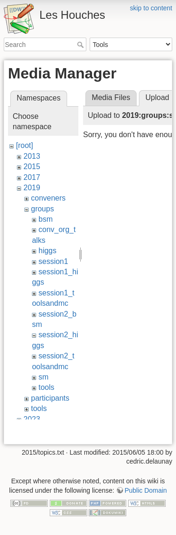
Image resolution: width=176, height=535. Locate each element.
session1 (53, 261)
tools (46, 387)
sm (43, 377)
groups (42, 209)
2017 (31, 177)
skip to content (151, 8)
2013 (31, 156)
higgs (47, 251)
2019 (31, 188)
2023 (31, 419)
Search (81, 44)
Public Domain (145, 506)
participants (50, 398)
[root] (24, 145)
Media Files (111, 97)
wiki (29, 430)
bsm (45, 219)
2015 (31, 167)
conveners (48, 198)
